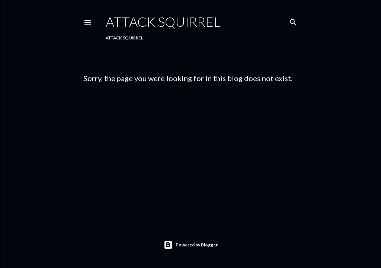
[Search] (293, 20)
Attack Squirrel (163, 21)
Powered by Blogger (191, 244)
